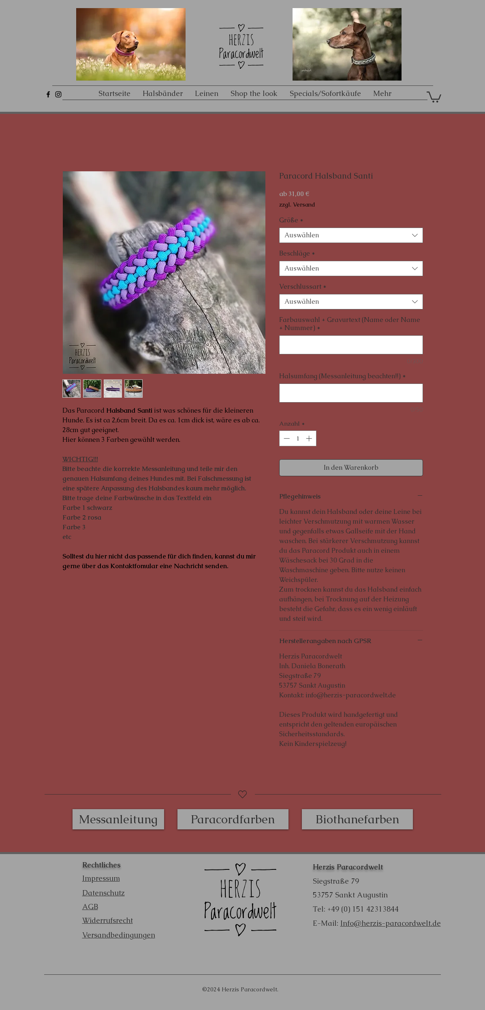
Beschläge (297, 253)
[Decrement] (285, 438)
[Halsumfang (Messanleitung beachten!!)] (351, 393)
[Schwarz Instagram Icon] (58, 94)
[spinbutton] (297, 438)
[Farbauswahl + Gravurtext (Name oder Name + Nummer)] (351, 345)
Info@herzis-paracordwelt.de (390, 923)
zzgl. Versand (297, 204)
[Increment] (309, 438)
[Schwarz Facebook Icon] (48, 94)
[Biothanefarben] (357, 819)
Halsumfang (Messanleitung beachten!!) (342, 376)
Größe (291, 220)
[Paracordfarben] (232, 819)
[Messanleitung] (118, 819)
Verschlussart (303, 287)
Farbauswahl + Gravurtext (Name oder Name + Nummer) (349, 324)
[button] (434, 96)
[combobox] (351, 235)
